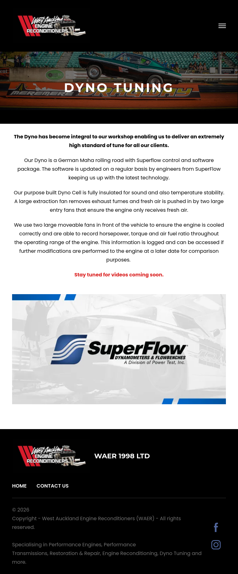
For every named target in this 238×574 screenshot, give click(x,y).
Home (19, 485)
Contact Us (53, 485)
